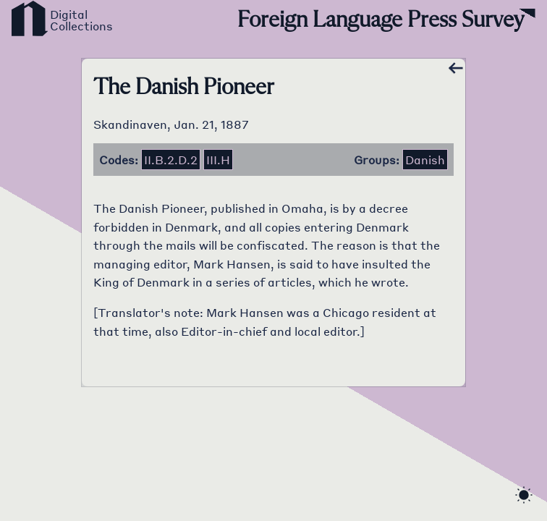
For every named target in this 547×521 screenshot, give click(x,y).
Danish (425, 159)
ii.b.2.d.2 (171, 159)
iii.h (218, 159)
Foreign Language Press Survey (380, 20)
